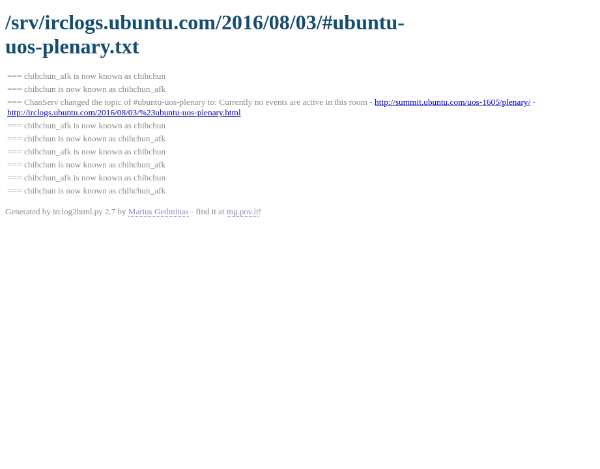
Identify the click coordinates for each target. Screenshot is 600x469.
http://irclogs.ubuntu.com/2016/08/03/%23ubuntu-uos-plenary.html (124, 112)
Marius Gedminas (158, 211)
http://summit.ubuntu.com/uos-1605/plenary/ (452, 102)
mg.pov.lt (243, 211)
